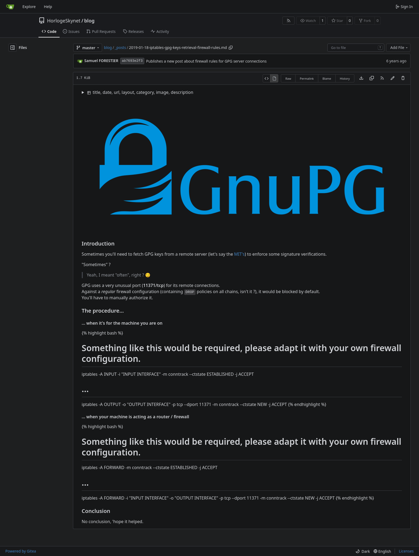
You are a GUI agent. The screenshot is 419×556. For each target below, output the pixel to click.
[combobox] (355, 48)
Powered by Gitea (20, 551)
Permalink (307, 78)
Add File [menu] (399, 47)
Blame (327, 78)
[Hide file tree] (13, 48)
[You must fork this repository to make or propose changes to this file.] (392, 78)
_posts (120, 47)
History (345, 78)
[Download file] (361, 78)
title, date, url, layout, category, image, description (140, 92)
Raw (288, 78)
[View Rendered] (274, 78)
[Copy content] (371, 78)
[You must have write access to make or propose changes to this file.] (403, 78)
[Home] (10, 6)
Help (48, 6)
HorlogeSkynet (63, 20)
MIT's (239, 254)
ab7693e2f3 (132, 61)
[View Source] (266, 78)
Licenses (406, 551)
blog (89, 20)
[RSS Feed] (288, 21)
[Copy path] (230, 47)
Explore (29, 6)
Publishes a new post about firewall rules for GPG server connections (206, 61)
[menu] (362, 551)
